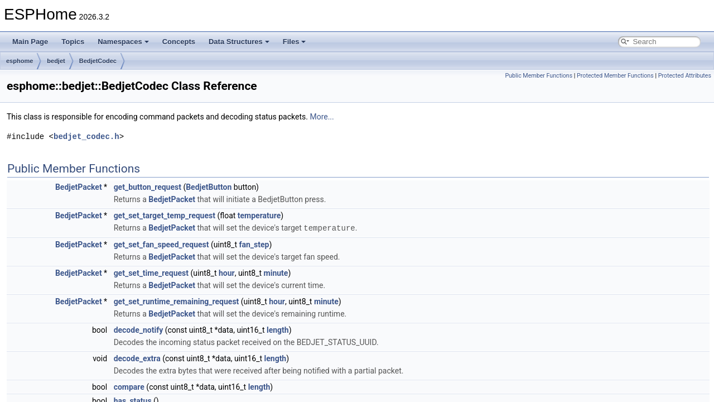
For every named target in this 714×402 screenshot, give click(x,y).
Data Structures (239, 41)
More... (322, 116)
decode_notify (138, 329)
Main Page (30, 41)
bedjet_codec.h (86, 136)
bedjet (56, 61)
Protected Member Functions (615, 75)
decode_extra (137, 357)
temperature (259, 215)
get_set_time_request (151, 272)
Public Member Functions (538, 75)
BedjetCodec (98, 61)
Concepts (178, 41)
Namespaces (123, 41)
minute (276, 272)
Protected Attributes (684, 75)
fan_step (254, 244)
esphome (19, 61)
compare (129, 386)
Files (294, 41)
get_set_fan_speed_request (161, 244)
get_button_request (147, 187)
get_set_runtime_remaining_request (176, 300)
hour (227, 272)
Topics (72, 41)
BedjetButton (208, 187)
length (278, 329)
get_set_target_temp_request (164, 215)
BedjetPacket (78, 187)
